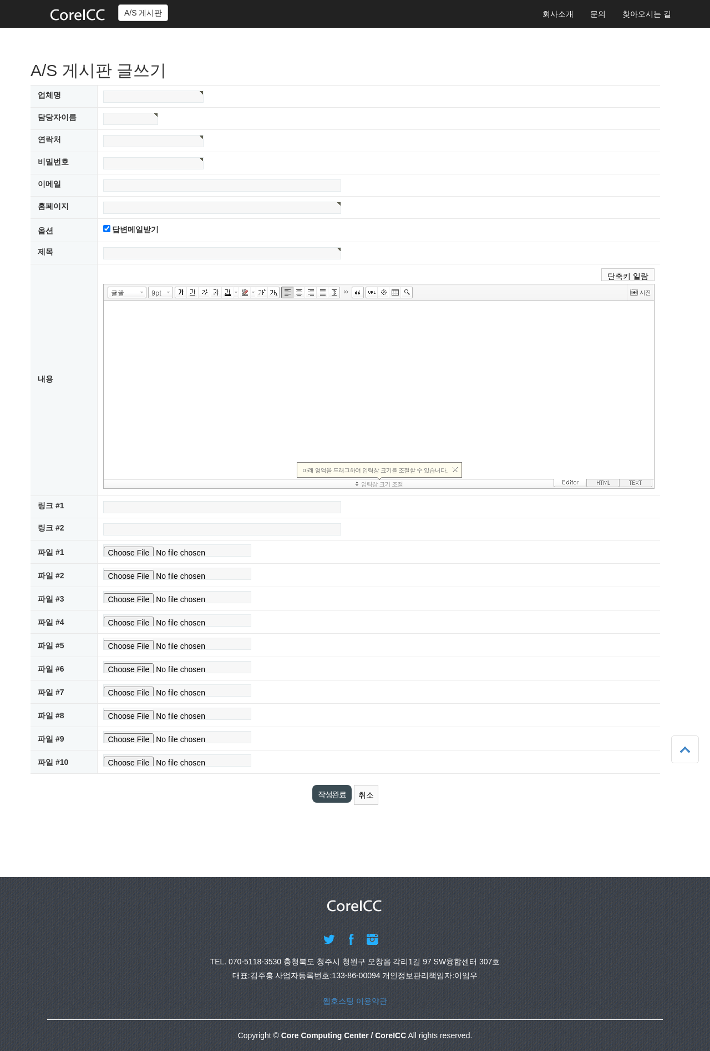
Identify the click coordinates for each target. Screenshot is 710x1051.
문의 (598, 13)
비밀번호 (53, 161)
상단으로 (685, 749)
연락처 (49, 139)
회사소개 (558, 13)
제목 (45, 251)
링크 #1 (51, 505)
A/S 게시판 (143, 12)
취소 (366, 794)
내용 (45, 378)
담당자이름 (57, 117)
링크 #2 (51, 527)
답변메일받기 (135, 229)
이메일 (49, 183)
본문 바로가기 (0, 0)
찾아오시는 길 (646, 13)
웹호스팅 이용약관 (355, 1001)
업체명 (49, 95)
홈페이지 (53, 206)
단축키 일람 (627, 276)
